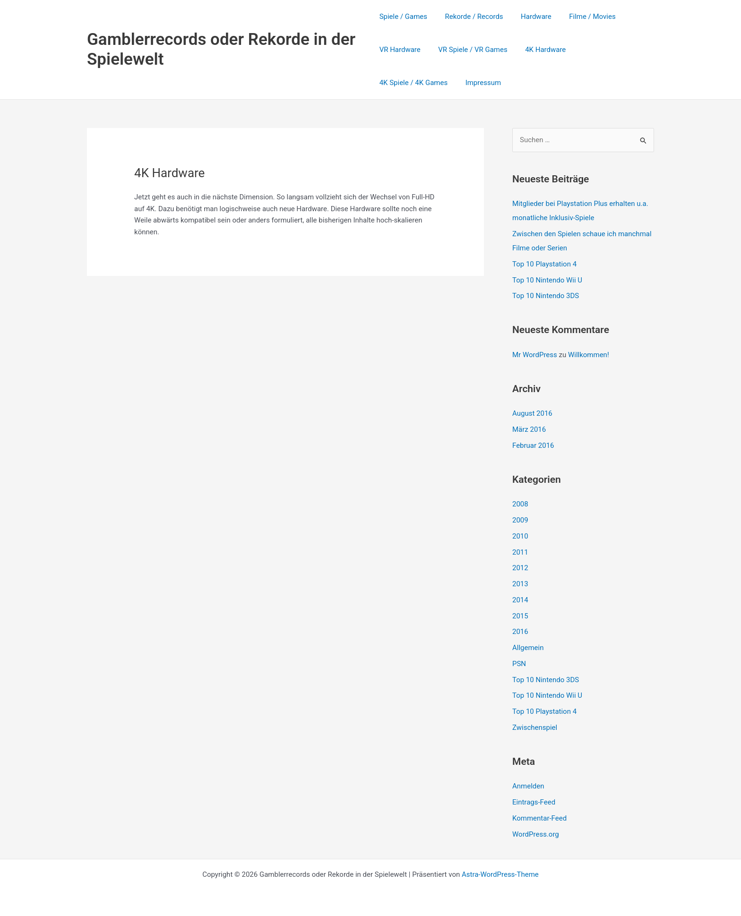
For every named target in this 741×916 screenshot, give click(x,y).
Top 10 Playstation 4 (544, 264)
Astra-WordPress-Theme (500, 874)
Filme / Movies (582, 16)
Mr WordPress (534, 355)
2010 (520, 536)
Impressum (397, 82)
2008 (520, 504)
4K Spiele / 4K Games (607, 49)
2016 (520, 631)
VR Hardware (400, 49)
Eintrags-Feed (533, 802)
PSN (519, 663)
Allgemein (528, 647)
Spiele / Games (403, 16)
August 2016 (532, 413)
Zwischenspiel (534, 727)
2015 (520, 616)
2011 (520, 552)
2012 (520, 568)
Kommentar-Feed (539, 818)
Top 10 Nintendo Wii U (547, 280)
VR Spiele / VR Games (469, 49)
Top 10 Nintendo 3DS (545, 295)
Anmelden (528, 786)
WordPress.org (535, 834)
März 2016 (529, 429)
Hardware (529, 16)
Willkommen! (588, 355)
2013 (520, 584)
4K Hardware (538, 49)
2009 (520, 520)
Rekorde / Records (470, 16)
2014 (520, 600)
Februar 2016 (533, 445)
